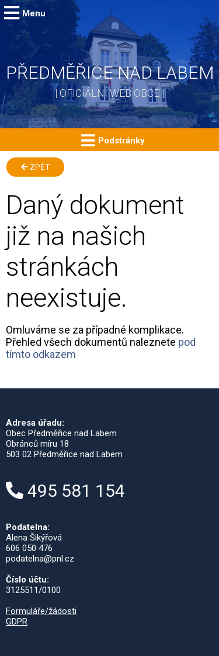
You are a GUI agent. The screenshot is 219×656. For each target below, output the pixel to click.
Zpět (35, 167)
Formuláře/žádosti (41, 611)
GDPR (16, 621)
